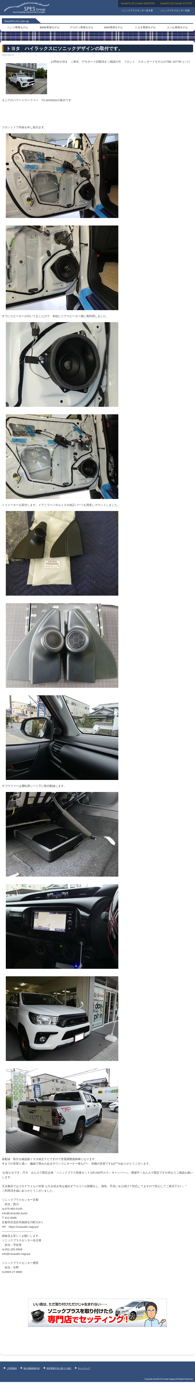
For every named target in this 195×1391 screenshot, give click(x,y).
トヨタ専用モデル (145, 27)
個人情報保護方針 (30, 1368)
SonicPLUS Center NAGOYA (138, 3)
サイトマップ (82, 1368)
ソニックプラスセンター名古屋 (137, 10)
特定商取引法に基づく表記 (57, 1368)
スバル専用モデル (177, 27)
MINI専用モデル (113, 27)
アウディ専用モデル (81, 27)
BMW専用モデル (49, 27)
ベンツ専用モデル (17, 27)
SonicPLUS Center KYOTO (176, 3)
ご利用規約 (10, 1368)
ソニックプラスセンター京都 (175, 10)
